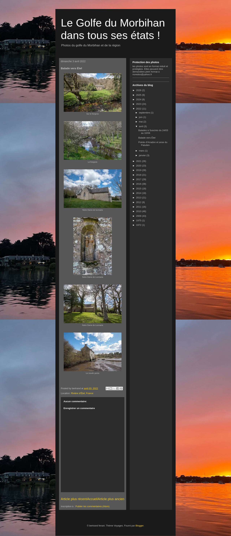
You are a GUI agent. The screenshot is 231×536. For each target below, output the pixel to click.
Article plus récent (74, 499)
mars (142, 150)
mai (141, 121)
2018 (139, 174)
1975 (139, 220)
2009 (139, 216)
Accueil (92, 499)
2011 (139, 206)
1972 (139, 225)
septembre (145, 112)
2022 (139, 108)
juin (141, 117)
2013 (139, 197)
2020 (139, 165)
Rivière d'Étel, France (82, 393)
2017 (139, 179)
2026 (139, 90)
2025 (139, 95)
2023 (139, 104)
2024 (139, 99)
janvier (143, 155)
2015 (139, 188)
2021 (139, 161)
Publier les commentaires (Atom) (92, 506)
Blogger (139, 525)
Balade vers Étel (146, 137)
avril (141, 126)
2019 (139, 170)
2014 (139, 193)
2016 (139, 184)
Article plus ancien (111, 499)
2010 (139, 211)
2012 (139, 202)
